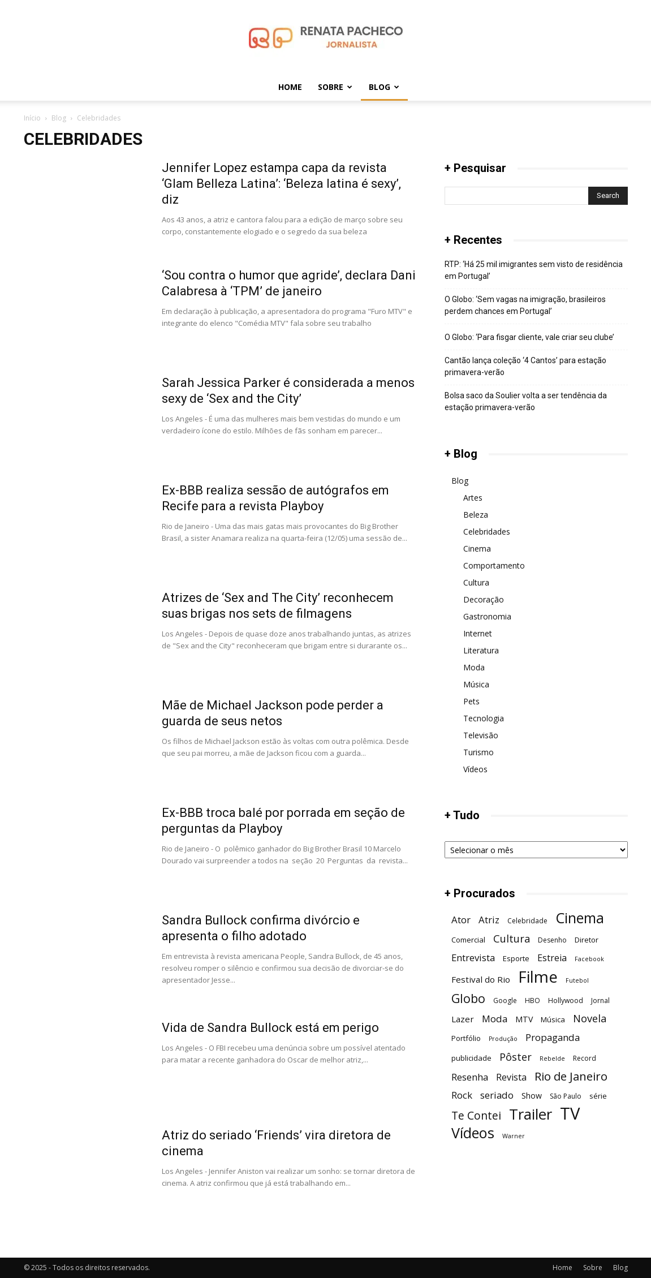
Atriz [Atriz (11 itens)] (488, 920)
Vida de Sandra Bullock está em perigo (270, 1028)
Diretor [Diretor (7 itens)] (586, 940)
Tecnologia (483, 718)
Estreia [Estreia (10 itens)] (552, 958)
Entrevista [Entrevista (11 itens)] (473, 957)
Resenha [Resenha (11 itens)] (469, 1077)
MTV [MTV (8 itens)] (524, 1019)
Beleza (475, 514)
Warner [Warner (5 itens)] (513, 1136)
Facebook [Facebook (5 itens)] (589, 959)
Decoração (483, 599)
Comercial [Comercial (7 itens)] (468, 940)
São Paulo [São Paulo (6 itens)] (565, 1096)
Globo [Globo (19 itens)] (468, 998)
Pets (471, 701)
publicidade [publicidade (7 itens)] (471, 1058)
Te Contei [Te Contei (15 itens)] (476, 1115)
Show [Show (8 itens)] (531, 1095)
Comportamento (494, 565)
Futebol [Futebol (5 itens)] (577, 980)
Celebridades (486, 531)
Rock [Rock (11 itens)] (461, 1095)
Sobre (335, 86)
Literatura (481, 650)
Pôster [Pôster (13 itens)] (515, 1056)
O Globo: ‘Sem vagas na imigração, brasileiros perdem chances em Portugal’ (525, 305)
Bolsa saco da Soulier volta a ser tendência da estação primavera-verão (526, 401)
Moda (474, 667)
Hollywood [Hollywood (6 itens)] (565, 1000)
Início (32, 118)
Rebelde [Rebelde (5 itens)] (552, 1058)
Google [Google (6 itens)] (505, 1000)
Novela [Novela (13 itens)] (589, 1018)
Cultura (476, 582)
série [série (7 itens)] (598, 1096)
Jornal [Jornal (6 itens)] (600, 1000)
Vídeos (475, 769)
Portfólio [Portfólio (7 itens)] (466, 1038)
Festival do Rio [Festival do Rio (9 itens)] (480, 979)
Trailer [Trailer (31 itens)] (530, 1114)
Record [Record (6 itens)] (584, 1058)
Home (290, 86)
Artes (472, 497)
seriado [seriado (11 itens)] (497, 1095)
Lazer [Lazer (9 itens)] (462, 1019)
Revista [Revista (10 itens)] (511, 1077)
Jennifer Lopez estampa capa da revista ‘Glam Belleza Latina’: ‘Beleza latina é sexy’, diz (281, 183)
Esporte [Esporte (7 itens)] (516, 958)
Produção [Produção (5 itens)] (503, 1039)
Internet (477, 633)
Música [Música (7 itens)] (553, 1019)
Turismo (478, 752)
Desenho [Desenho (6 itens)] (552, 940)
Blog (384, 86)
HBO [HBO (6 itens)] (532, 1000)
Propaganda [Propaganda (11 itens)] (552, 1037)
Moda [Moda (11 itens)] (494, 1019)
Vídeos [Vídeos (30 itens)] (472, 1133)
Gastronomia (487, 616)
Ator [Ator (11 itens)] (461, 920)
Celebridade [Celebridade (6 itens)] (527, 921)
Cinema (477, 548)
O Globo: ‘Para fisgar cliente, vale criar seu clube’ (529, 337)
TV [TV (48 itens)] (570, 1114)
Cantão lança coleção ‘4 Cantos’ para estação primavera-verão (525, 366)
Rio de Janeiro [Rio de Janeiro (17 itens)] (570, 1076)
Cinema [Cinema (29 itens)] (579, 918)
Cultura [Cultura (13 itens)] (511, 938)
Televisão (480, 735)
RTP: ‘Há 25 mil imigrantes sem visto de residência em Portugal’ (534, 270)
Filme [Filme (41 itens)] (538, 977)
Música (476, 684)
